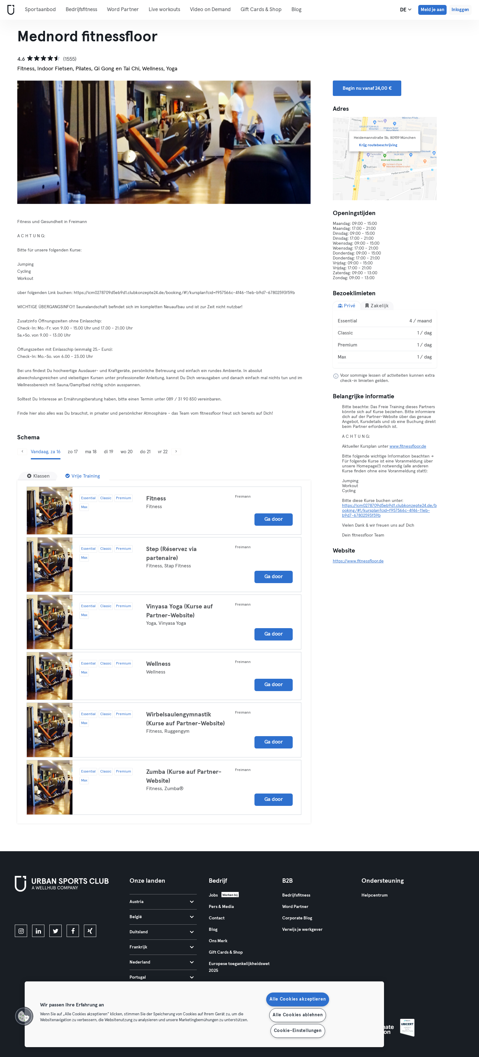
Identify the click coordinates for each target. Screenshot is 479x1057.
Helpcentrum (374, 895)
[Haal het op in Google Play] (81, 909)
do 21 (145, 452)
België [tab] (162, 917)
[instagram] (21, 931)
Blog (296, 9)
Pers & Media (221, 907)
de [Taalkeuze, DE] (405, 9)
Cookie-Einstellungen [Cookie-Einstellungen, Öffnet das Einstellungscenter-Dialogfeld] (298, 1031)
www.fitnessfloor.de (408, 446)
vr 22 (162, 452)
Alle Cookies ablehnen (298, 1015)
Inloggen (460, 9)
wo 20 (127, 452)
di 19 (108, 452)
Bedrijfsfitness (81, 9)
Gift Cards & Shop (261, 9)
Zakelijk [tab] (377, 305)
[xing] (90, 931)
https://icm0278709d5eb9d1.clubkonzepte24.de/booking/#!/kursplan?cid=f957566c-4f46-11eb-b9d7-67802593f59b (389, 511)
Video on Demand (210, 9)
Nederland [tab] (162, 962)
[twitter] (55, 931)
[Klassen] (38, 476)
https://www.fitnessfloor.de (358, 561)
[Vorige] (39, 142)
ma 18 (91, 452)
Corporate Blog (297, 918)
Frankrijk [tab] (162, 947)
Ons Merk (218, 941)
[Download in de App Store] (35, 909)
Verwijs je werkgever (302, 929)
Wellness (158, 664)
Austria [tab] (162, 902)
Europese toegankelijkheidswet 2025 (239, 967)
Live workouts (164, 9)
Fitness (156, 498)
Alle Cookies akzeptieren (298, 999)
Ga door (273, 519)
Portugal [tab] (162, 977)
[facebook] (73, 931)
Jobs (213, 895)
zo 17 (73, 452)
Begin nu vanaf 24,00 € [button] (367, 88)
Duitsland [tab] (162, 932)
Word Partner (123, 9)
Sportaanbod (40, 9)
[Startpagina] (9, 10)
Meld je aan (432, 9)
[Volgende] (288, 142)
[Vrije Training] (83, 476)
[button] (24, 1016)
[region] (204, 1014)
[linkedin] (38, 931)
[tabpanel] (385, 339)
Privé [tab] (347, 305)
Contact (217, 918)
